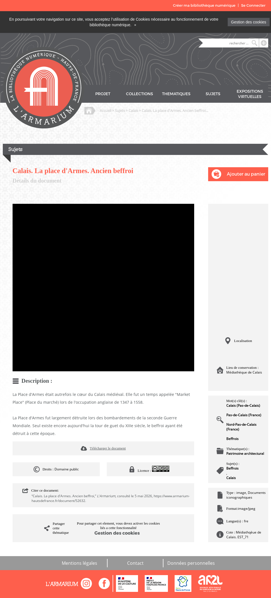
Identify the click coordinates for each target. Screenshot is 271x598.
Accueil (105, 110)
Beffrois (232, 438)
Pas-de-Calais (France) (243, 415)
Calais (133, 110)
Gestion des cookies (248, 22)
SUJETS (213, 94)
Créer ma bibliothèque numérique (204, 5)
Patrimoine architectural (245, 453)
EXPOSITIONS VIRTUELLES (250, 94)
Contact (135, 563)
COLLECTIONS (139, 94)
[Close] (135, 25)
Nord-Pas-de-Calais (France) (241, 427)
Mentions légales (79, 563)
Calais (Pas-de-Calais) (243, 405)
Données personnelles (191, 563)
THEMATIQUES (176, 94)
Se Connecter (253, 5)
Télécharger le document (108, 448)
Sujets (120, 110)
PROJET (102, 94)
